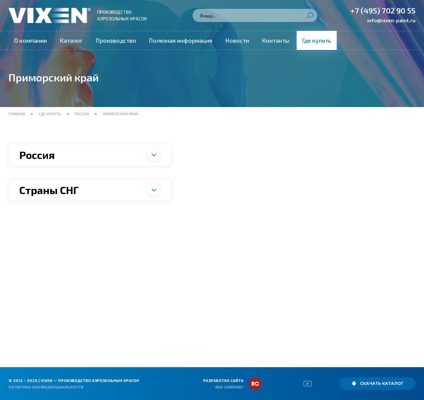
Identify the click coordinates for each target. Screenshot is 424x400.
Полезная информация (180, 40)
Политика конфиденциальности (46, 387)
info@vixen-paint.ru (391, 20)
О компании (30, 40)
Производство (115, 40)
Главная (17, 113)
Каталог (71, 40)
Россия (82, 113)
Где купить (316, 40)
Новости (237, 40)
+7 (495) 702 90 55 (382, 10)
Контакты (275, 40)
